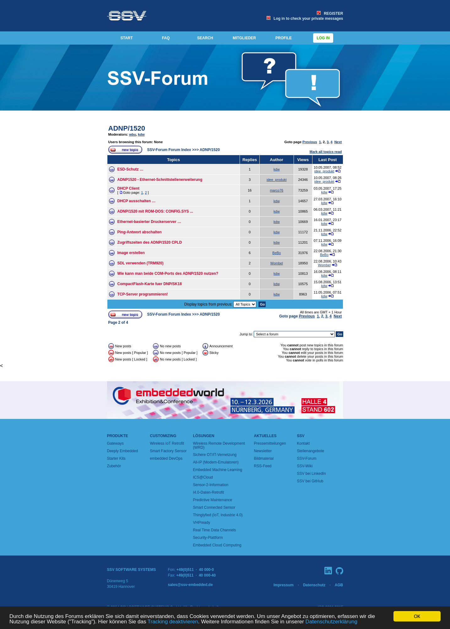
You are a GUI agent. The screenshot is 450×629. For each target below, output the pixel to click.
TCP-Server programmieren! (142, 294)
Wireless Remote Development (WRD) (219, 445)
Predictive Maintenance (212, 500)
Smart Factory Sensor (168, 451)
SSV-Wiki (305, 466)
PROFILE (283, 38)
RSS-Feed (263, 466)
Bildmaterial (264, 458)
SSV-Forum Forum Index (169, 150)
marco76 (276, 190)
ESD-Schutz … (130, 169)
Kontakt (303, 443)
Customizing (163, 436)
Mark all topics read (326, 152)
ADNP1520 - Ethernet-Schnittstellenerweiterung (160, 179)
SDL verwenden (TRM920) (140, 263)
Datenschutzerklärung (331, 622)
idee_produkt (324, 171)
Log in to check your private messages (305, 18)
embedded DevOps (166, 458)
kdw (141, 134)
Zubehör (114, 466)
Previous (309, 142)
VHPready (201, 522)
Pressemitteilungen (270, 443)
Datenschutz (314, 585)
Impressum (284, 585)
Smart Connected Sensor (214, 507)
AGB (339, 585)
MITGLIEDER (244, 38)
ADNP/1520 (126, 128)
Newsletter (263, 451)
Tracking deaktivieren (173, 622)
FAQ (166, 38)
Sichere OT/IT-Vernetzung (215, 455)
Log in (323, 38)
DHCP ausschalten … (136, 201)
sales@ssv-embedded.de (190, 585)
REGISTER (330, 13)
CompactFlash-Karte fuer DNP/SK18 (149, 284)
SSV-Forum (307, 458)
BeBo (276, 253)
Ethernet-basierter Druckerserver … (149, 222)
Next (338, 142)
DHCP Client (128, 188)
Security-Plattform (208, 537)
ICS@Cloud (203, 477)
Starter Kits (116, 458)
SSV (301, 436)
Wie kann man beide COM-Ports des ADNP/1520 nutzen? (168, 273)
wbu (132, 134)
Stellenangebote (310, 451)
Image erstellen (131, 253)
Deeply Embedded (122, 451)
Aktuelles (265, 436)
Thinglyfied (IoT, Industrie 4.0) (218, 515)
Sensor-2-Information (211, 485)
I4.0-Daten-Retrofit (208, 492)
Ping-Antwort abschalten (139, 232)
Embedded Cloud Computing (217, 545)
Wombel (276, 263)
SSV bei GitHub (310, 481)
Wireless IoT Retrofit (167, 443)
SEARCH (205, 38)
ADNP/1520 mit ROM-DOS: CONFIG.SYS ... (155, 211)
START (126, 38)
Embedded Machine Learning (217, 470)
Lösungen (203, 436)
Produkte (117, 436)
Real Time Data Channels (214, 530)
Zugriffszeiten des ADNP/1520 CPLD (149, 242)
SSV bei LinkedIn (311, 473)
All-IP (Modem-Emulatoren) (216, 462)
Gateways (115, 443)
